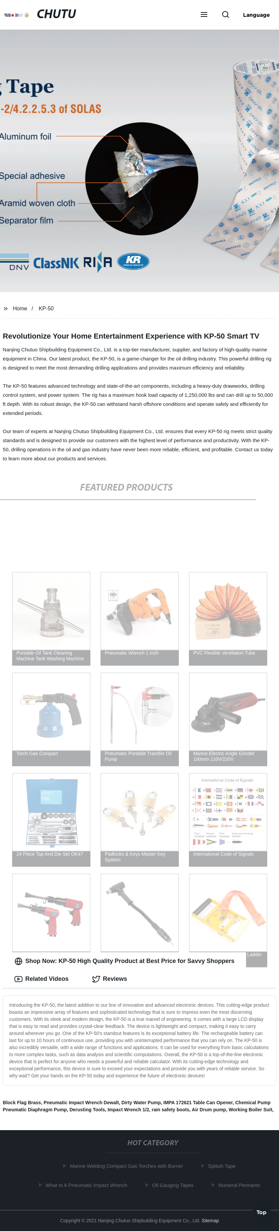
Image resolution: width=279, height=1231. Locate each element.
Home (20, 308)
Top (261, 1213)
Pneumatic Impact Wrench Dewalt (81, 1102)
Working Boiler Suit (250, 1109)
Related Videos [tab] (41, 979)
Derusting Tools (87, 1109)
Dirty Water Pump (141, 1102)
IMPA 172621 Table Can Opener (198, 1102)
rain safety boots (170, 1109)
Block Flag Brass (22, 1102)
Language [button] (256, 15)
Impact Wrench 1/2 (128, 1109)
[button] (204, 15)
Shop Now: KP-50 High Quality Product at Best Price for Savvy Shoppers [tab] (124, 961)
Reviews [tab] (109, 979)
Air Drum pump (209, 1109)
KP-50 (46, 308)
